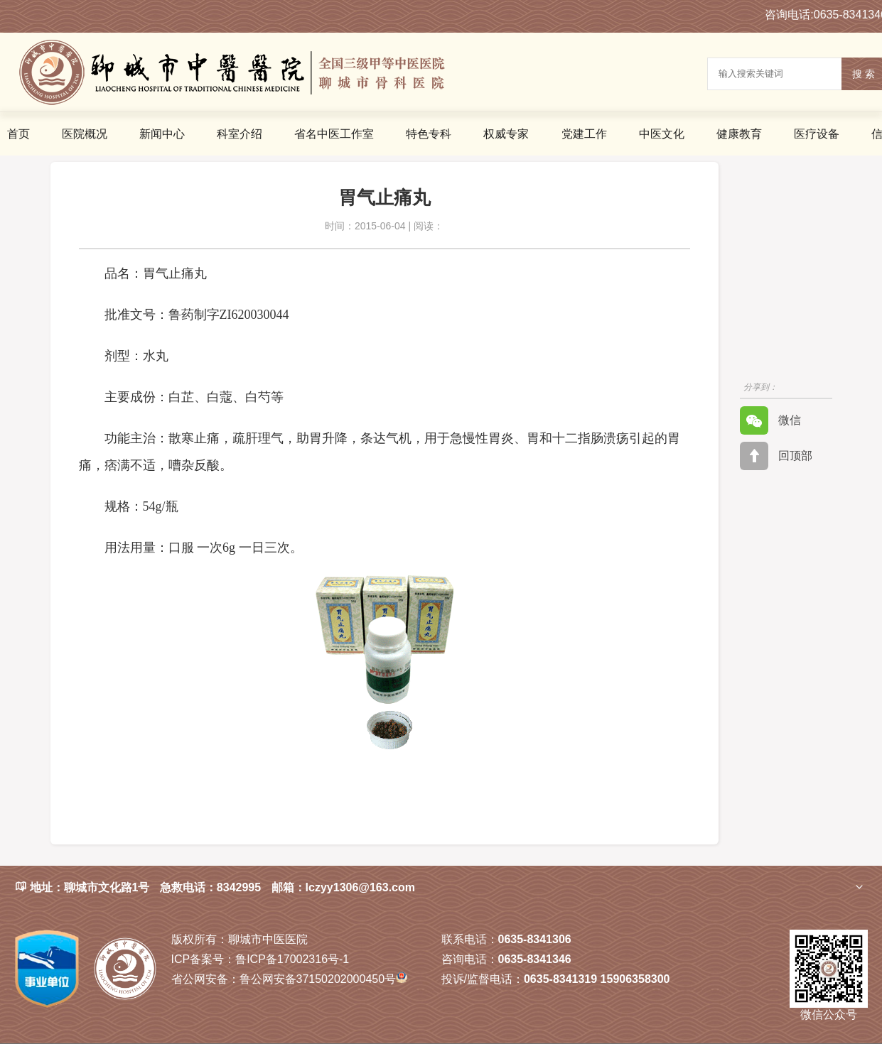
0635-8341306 (534, 939)
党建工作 (584, 134)
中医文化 (661, 134)
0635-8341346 (534, 959)
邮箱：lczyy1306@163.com (343, 887)
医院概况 (84, 134)
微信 (770, 420)
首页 (18, 134)
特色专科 (428, 134)
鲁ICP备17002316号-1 (260, 959)
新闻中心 (162, 134)
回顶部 (776, 456)
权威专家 (506, 134)
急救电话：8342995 (210, 887)
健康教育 (739, 134)
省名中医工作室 (334, 134)
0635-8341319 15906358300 (597, 979)
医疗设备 (816, 134)
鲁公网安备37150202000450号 (289, 979)
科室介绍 (239, 134)
